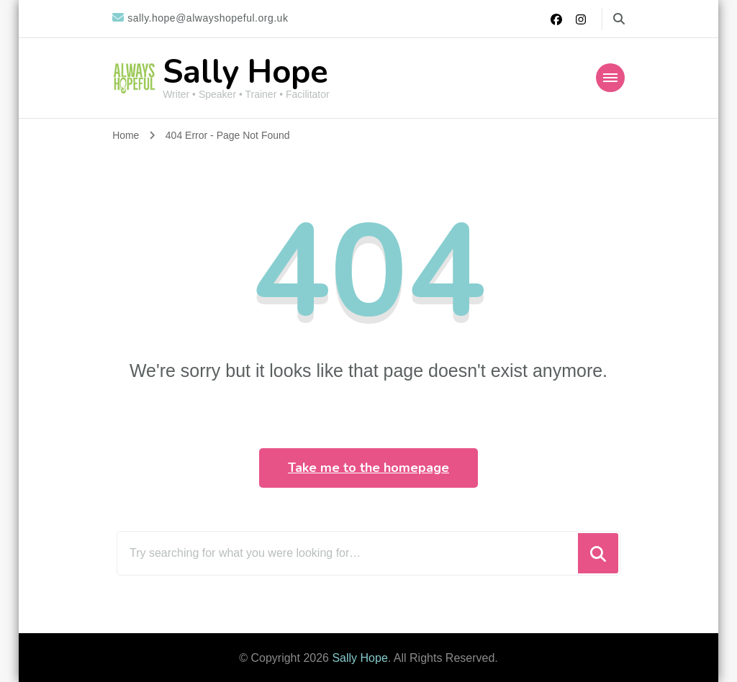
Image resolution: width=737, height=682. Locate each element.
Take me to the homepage (368, 467)
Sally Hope (245, 72)
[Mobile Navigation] (610, 77)
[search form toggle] (619, 19)
